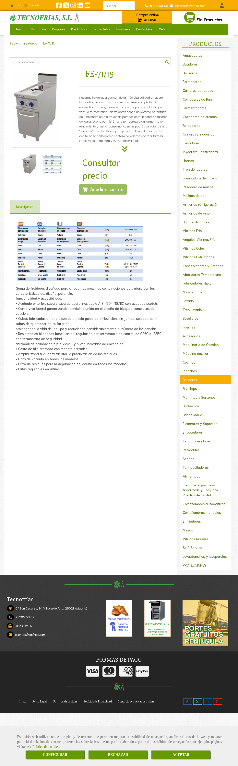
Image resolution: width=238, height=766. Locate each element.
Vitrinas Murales (195, 538)
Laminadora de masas (200, 178)
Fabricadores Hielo (197, 283)
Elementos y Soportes (200, 423)
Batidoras (190, 64)
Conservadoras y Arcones (203, 265)
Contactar (32, 5)
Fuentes (189, 327)
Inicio (16, 5)
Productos (79, 29)
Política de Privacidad (98, 701)
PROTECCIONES (194, 565)
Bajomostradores (196, 221)
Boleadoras (191, 125)
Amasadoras (192, 55)
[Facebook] (59, 6)
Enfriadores (192, 521)
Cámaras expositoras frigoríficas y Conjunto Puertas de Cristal (200, 489)
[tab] (25, 207)
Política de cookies (45, 747)
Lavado (188, 300)
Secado (188, 458)
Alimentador (192, 476)
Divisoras (190, 72)
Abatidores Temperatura (202, 274)
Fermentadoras (194, 107)
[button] (221, 5)
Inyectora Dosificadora (200, 151)
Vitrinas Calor (193, 248)
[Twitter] (66, 6)
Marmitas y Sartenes (199, 397)
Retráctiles (191, 449)
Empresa (58, 29)
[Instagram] (73, 6)
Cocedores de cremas (200, 116)
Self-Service (192, 547)
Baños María (192, 414)
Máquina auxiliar (195, 353)
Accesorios (191, 335)
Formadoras (192, 81)
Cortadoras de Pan (197, 99)
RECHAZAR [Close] (118, 755)
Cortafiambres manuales (202, 512)
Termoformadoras (197, 440)
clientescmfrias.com (189, 5)
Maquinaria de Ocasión (201, 344)
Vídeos (164, 29)
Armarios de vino (196, 213)
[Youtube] (87, 6)
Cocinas (189, 362)
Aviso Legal (39, 701)
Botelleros (190, 318)
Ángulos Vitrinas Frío (199, 239)
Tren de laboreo (195, 169)
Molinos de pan (195, 195)
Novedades (102, 29)
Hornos (188, 160)
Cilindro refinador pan (199, 134)
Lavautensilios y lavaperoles (205, 556)
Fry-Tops (190, 388)
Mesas (188, 530)
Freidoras (190, 379)
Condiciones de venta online (136, 701)
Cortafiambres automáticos (204, 503)
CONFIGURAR (55, 755)
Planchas (190, 370)
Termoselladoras (196, 467)
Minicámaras (192, 291)
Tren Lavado (192, 309)
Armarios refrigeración (200, 204)
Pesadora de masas (198, 186)
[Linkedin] (80, 6)
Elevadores (191, 142)
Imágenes (123, 29)
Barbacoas (191, 405)
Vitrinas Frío (192, 230)
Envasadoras (193, 432)
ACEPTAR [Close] (181, 755)
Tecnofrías (38, 29)
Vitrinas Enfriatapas (198, 256)
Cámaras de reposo (198, 90)
